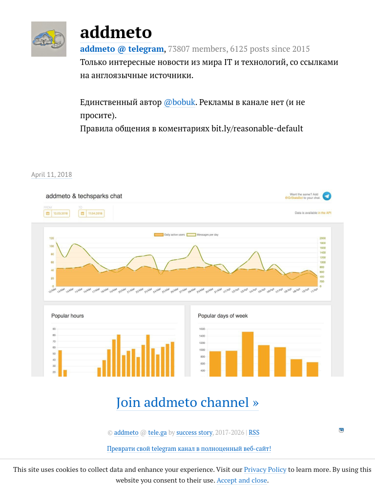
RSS (254, 432)
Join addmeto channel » (187, 402)
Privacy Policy (265, 469)
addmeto (116, 32)
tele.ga (157, 432)
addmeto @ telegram (122, 48)
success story (194, 432)
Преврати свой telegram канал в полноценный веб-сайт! (189, 449)
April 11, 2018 (51, 174)
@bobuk (179, 101)
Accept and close (242, 480)
